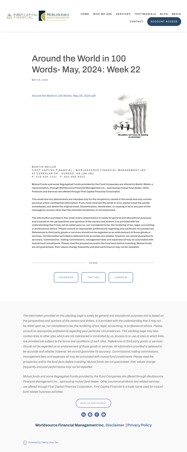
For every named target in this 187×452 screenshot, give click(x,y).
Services (123, 14)
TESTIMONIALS (145, 14)
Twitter (93, 277)
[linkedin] (83, 414)
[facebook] (96, 414)
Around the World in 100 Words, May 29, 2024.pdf (63, 95)
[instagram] (90, 414)
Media (176, 14)
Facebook (66, 277)
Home (85, 14)
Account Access (164, 21)
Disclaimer (115, 425)
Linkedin (121, 277)
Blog (164, 14)
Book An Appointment (93, 403)
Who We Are (102, 14)
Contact (136, 21)
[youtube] (103, 414)
